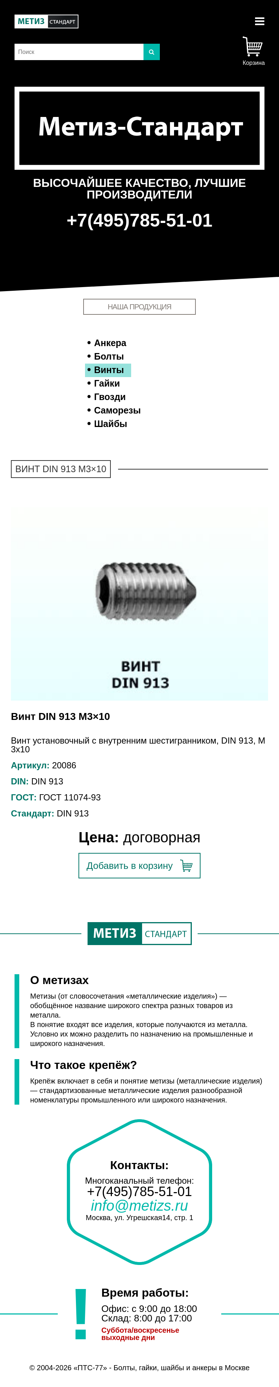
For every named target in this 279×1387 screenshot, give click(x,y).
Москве (237, 1368)
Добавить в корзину (129, 865)
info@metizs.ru (139, 1206)
